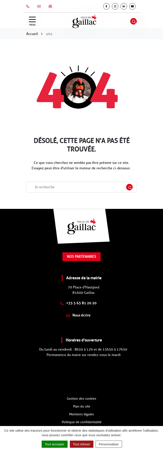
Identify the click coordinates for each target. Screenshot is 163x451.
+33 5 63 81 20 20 (78, 303)
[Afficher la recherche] (133, 21)
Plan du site (81, 406)
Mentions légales (81, 414)
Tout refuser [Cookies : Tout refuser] (81, 444)
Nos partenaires (81, 257)
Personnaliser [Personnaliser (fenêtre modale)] (109, 444)
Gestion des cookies (81, 399)
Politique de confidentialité (81, 422)
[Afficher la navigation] (32, 21)
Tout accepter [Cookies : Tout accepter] (54, 444)
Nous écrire (78, 315)
